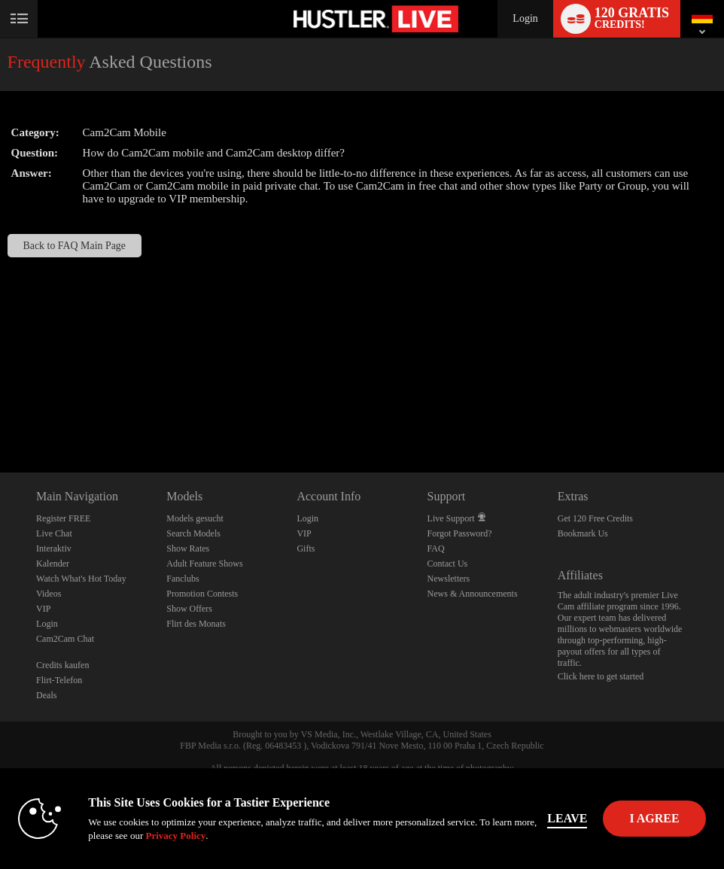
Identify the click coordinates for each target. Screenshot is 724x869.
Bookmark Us (583, 533)
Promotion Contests (202, 593)
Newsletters (448, 578)
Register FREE (63, 518)
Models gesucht (195, 518)
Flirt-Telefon (59, 680)
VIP (43, 608)
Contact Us (447, 563)
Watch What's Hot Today (81, 578)
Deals (46, 695)
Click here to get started (601, 676)
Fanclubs (182, 578)
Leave (567, 818)
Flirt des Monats (196, 623)
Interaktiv (53, 548)
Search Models (193, 533)
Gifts (306, 548)
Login (525, 18)
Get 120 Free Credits (595, 518)
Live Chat (54, 533)
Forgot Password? (459, 533)
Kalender (52, 563)
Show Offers (189, 608)
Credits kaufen (62, 665)
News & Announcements (472, 593)
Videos (48, 593)
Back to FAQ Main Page (74, 245)
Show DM (0, 416)
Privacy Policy (175, 835)
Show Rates (187, 548)
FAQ (436, 548)
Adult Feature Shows (204, 563)
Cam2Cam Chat (65, 639)
